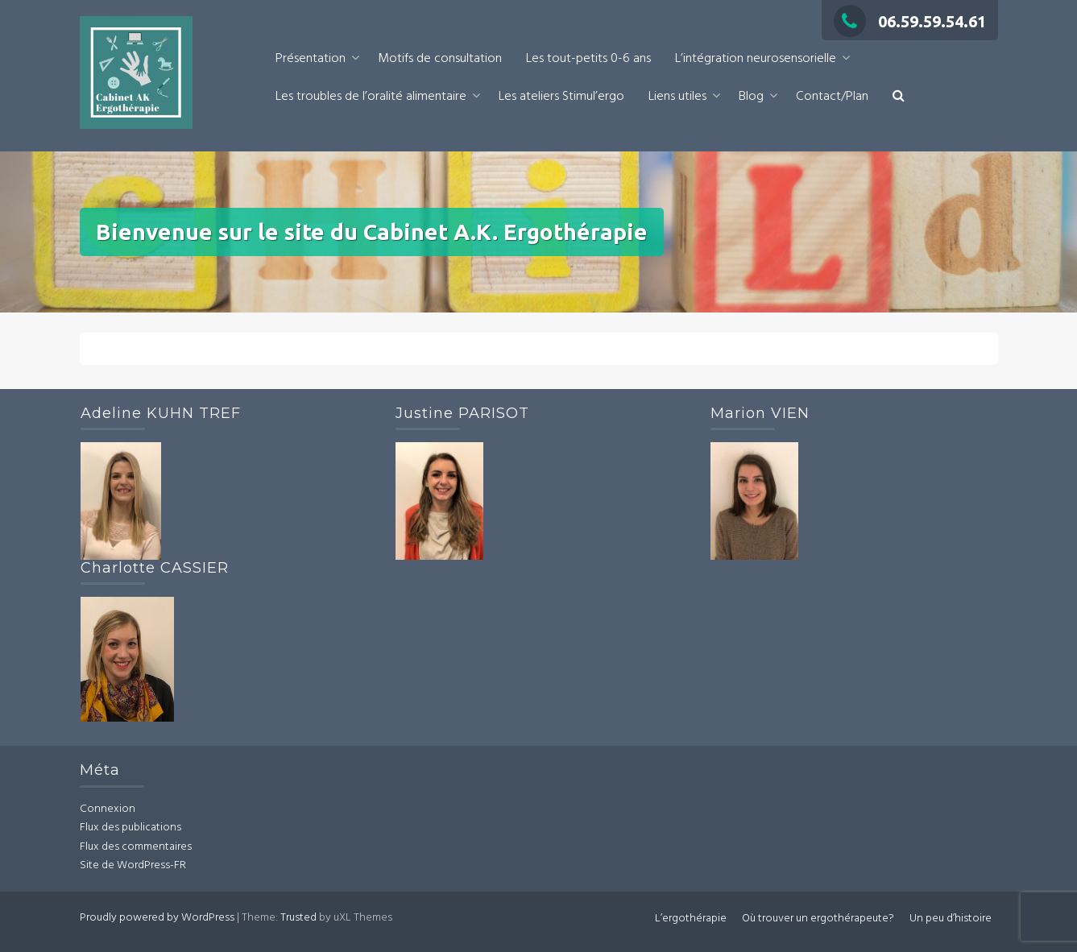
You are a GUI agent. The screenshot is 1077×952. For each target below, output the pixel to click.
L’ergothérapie (691, 918)
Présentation (310, 58)
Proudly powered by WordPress (157, 918)
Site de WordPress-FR (133, 865)
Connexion (107, 809)
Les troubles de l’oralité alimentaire (370, 96)
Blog (751, 96)
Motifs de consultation (440, 58)
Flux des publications (130, 827)
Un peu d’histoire (950, 918)
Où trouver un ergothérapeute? (818, 918)
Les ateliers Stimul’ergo (561, 96)
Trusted (298, 918)
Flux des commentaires (136, 847)
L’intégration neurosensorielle (755, 58)
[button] (898, 97)
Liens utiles (677, 96)
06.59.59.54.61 (910, 21)
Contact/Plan (832, 96)
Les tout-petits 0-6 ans (588, 58)
